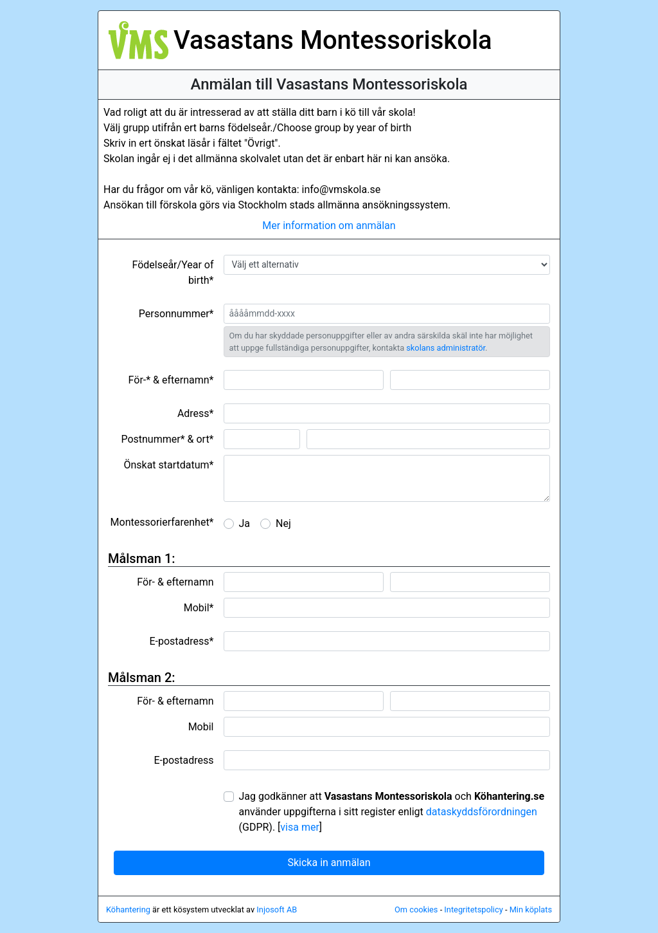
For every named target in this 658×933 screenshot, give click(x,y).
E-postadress (183, 760)
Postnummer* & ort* (167, 439)
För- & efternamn (175, 582)
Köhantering (128, 909)
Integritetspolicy (473, 909)
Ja (245, 523)
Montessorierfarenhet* (162, 522)
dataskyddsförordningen (481, 812)
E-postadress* (181, 641)
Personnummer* (176, 314)
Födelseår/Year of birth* (172, 272)
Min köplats (531, 909)
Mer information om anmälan (328, 225)
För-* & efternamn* (171, 380)
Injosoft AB (276, 909)
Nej (283, 523)
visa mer (299, 827)
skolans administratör (445, 348)
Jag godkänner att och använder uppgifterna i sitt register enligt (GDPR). (392, 811)
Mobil (201, 727)
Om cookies (416, 909)
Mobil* (199, 608)
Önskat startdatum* (168, 465)
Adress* (195, 413)
